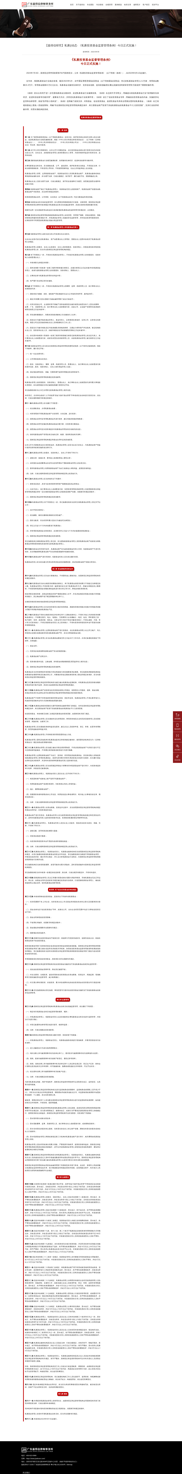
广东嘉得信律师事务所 (42, 1465)
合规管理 (109, 5)
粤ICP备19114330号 (58, 1465)
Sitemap (69, 1465)
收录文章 (127, 5)
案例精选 (118, 5)
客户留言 (146, 5)
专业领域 (99, 5)
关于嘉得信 (80, 5)
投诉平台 (155, 5)
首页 (72, 5)
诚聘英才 (136, 5)
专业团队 (90, 5)
